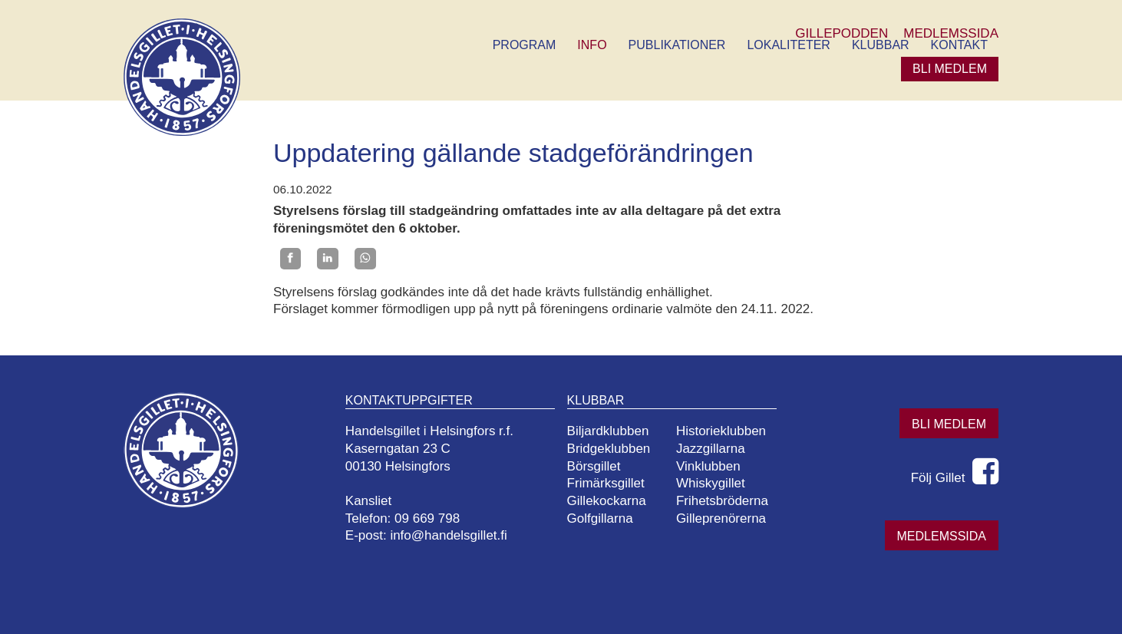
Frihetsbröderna (722, 501)
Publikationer (677, 44)
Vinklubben (708, 466)
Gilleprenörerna (721, 518)
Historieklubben (721, 431)
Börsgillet (594, 466)
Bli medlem (949, 68)
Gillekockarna (606, 501)
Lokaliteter (788, 44)
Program (524, 44)
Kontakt (959, 44)
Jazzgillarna (710, 448)
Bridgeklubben (609, 448)
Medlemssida (941, 536)
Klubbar (880, 44)
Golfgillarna (600, 518)
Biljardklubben (608, 431)
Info (591, 44)
